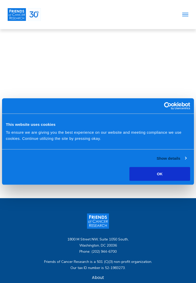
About (98, 278)
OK (160, 174)
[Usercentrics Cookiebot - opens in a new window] (167, 106)
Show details (168, 158)
